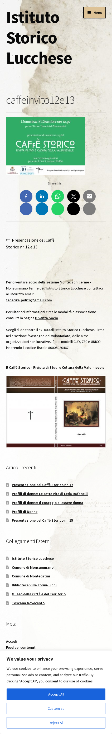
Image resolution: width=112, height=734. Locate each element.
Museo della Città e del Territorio (39, 594)
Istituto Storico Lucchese (39, 37)
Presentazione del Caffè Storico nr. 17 (42, 484)
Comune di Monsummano (32, 567)
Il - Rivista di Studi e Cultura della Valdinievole (55, 367)
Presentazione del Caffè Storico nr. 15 (42, 520)
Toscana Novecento (28, 603)
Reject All (56, 722)
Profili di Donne (24, 511)
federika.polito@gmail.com (29, 300)
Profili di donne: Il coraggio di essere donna (47, 502)
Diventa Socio (46, 318)
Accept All (56, 694)
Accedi (11, 641)
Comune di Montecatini (31, 576)
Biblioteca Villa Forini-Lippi (34, 585)
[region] (56, 692)
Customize (56, 708)
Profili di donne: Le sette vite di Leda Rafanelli (50, 493)
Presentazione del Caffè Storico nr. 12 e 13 (30, 243)
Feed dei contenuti (21, 647)
